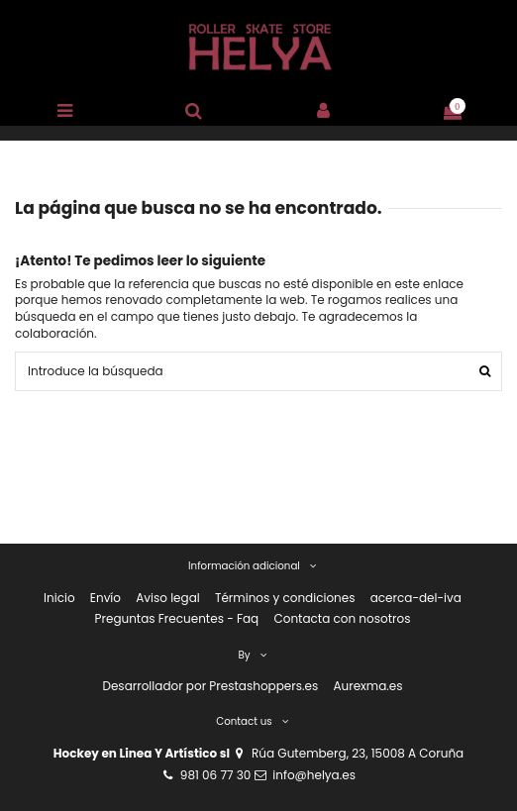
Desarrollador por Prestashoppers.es (210, 686)
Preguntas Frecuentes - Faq (177, 619)
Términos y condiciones (285, 598)
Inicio (59, 598)
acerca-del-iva (416, 598)
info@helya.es (314, 774)
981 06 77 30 (215, 774)
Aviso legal (168, 598)
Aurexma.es (367, 686)
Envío (105, 598)
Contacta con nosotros (341, 619)
